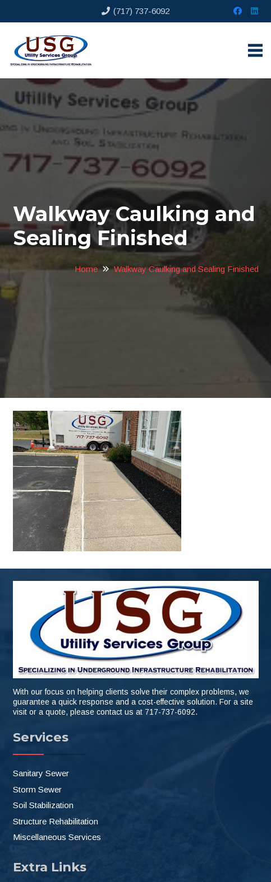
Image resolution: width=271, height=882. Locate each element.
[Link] (50, 50)
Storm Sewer (37, 789)
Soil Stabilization (43, 805)
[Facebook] (237, 11)
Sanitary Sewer (41, 773)
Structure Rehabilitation (55, 821)
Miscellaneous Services (57, 837)
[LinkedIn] (254, 11)
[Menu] (255, 50)
